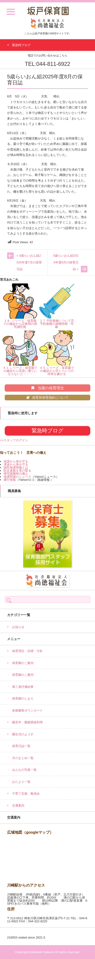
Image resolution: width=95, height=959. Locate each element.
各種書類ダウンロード (27, 710)
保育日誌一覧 (21, 746)
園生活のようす (23, 734)
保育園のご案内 (23, 663)
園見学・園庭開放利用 (27, 722)
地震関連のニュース (17, 476)
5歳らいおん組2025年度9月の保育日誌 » (65, 262)
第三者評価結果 (23, 686)
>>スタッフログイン (14, 440)
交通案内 (18, 805)
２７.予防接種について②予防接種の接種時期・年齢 (56, 324)
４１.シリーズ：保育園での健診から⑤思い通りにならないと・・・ (20, 371)
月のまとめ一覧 (23, 758)
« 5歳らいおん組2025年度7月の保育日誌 (29, 262)
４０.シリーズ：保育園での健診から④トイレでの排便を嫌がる (56, 371)
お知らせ (18, 627)
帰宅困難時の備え (16, 473)
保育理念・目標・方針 (27, 651)
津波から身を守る (16, 464)
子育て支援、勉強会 (26, 793)
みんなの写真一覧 (24, 770)
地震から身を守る (16, 461)
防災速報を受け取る (17, 470)
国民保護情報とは (16, 467)
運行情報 (10, 479)
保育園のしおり (23, 698)
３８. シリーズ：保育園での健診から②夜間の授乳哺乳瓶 (20, 324)
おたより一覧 (21, 782)
